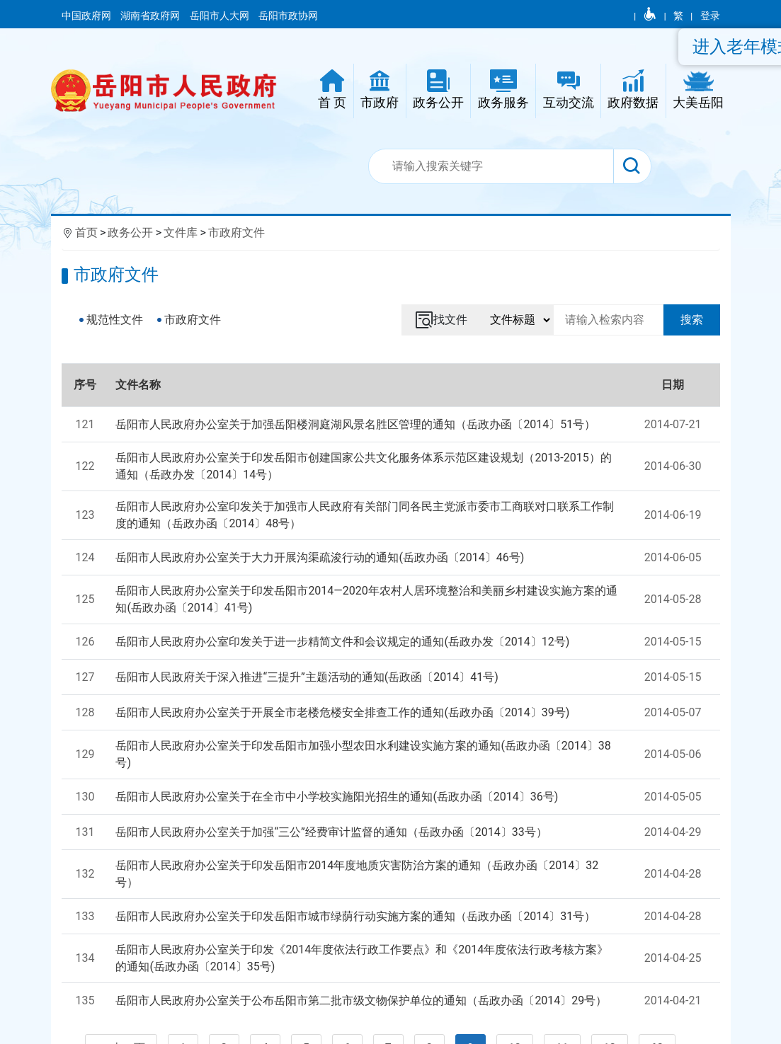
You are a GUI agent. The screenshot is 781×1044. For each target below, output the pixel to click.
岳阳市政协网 (288, 15)
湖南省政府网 (151, 15)
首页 (86, 232)
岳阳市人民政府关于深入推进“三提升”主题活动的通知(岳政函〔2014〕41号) (306, 677)
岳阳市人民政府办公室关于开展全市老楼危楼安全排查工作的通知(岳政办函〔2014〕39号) (342, 712)
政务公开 (130, 232)
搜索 (691, 319)
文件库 (181, 232)
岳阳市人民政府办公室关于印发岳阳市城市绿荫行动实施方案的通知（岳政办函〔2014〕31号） (355, 916)
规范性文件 (114, 319)
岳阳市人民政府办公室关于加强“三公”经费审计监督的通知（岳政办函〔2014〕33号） (331, 832)
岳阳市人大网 (220, 15)
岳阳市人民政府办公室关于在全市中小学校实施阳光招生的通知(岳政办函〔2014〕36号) (336, 796)
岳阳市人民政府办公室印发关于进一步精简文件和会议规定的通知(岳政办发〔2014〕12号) (342, 641)
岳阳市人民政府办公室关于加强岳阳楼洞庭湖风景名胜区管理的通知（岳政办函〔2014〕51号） (355, 424)
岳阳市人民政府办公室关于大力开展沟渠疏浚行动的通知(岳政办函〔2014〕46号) (319, 557)
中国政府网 (87, 15)
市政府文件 (236, 232)
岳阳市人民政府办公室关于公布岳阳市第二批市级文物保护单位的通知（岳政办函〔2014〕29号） (361, 1000)
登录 (710, 15)
